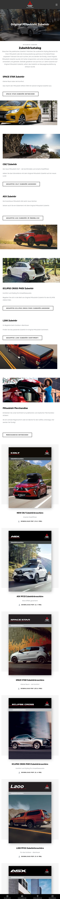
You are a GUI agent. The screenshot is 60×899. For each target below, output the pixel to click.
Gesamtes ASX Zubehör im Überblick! (23, 218)
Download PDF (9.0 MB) (31, 856)
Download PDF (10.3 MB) (31, 521)
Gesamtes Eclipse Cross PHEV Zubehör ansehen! (28, 308)
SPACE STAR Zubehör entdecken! (20, 94)
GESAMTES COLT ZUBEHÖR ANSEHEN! (21, 184)
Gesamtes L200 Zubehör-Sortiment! (22, 338)
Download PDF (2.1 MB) (31, 604)
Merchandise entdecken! (17, 435)
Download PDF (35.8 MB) (31, 688)
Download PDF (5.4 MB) (31, 772)
